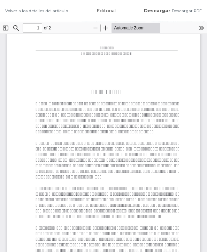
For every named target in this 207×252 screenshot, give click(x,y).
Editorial (106, 10)
